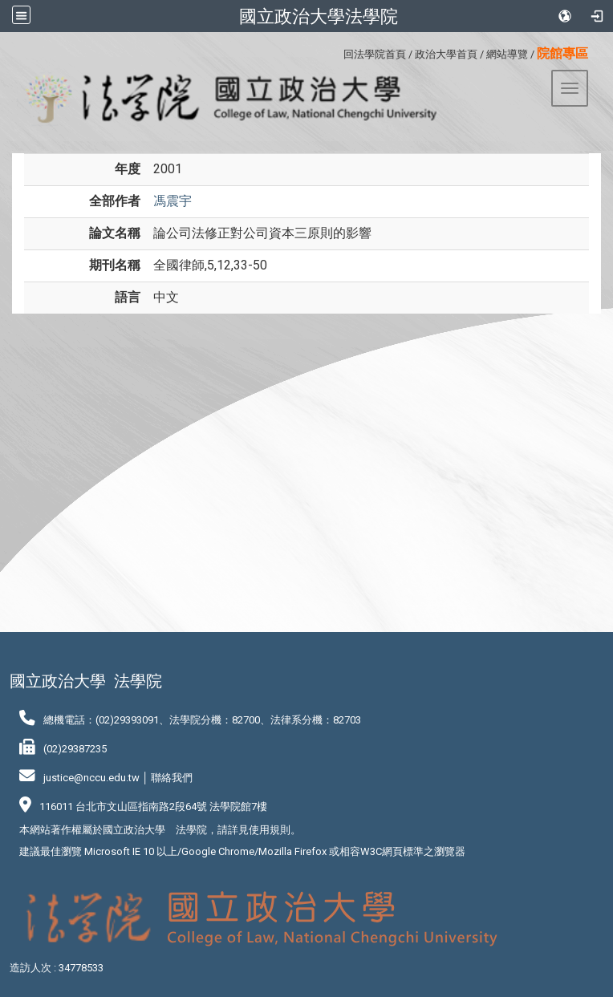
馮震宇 (172, 201)
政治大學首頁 (446, 54)
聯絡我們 (172, 778)
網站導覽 (507, 54)
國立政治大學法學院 (318, 16)
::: (337, 52)
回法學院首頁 (374, 54)
